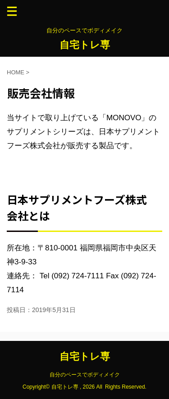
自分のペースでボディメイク (85, 375)
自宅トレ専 (84, 44)
